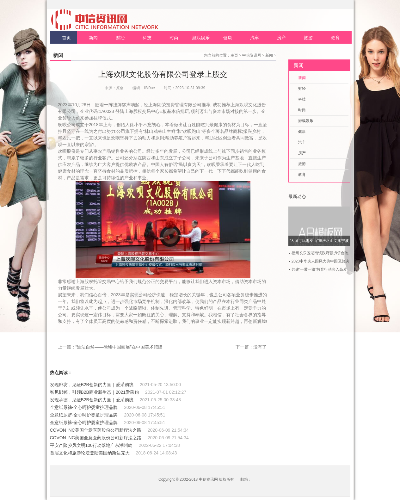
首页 (66, 37)
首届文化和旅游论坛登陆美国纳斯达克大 (90, 452)
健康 (227, 37)
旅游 (308, 37)
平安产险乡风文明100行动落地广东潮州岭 (91, 445)
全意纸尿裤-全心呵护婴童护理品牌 (84, 407)
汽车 (254, 37)
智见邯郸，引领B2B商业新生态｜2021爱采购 (94, 392)
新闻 (93, 37)
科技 (147, 37)
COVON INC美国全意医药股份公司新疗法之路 (95, 430)
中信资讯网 (251, 55)
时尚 (173, 37)
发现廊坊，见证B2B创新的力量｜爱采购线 (91, 384)
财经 (120, 37)
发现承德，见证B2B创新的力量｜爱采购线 (91, 399)
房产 (281, 37)
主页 (234, 55)
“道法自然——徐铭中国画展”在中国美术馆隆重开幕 (126, 346)
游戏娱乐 (201, 37)
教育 (335, 37)
